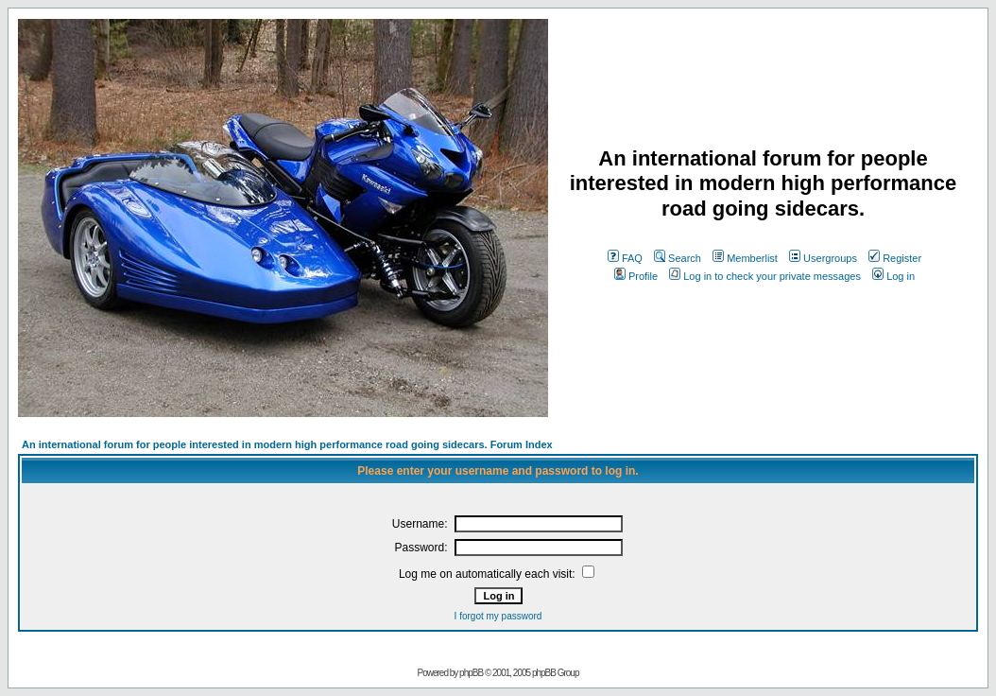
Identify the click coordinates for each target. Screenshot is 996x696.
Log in (893, 276)
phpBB (471, 673)
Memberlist (745, 258)
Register (894, 258)
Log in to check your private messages (765, 276)
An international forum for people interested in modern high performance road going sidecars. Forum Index (287, 444)
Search (677, 258)
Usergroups (823, 258)
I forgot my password (498, 616)
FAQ (625, 258)
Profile (636, 276)
